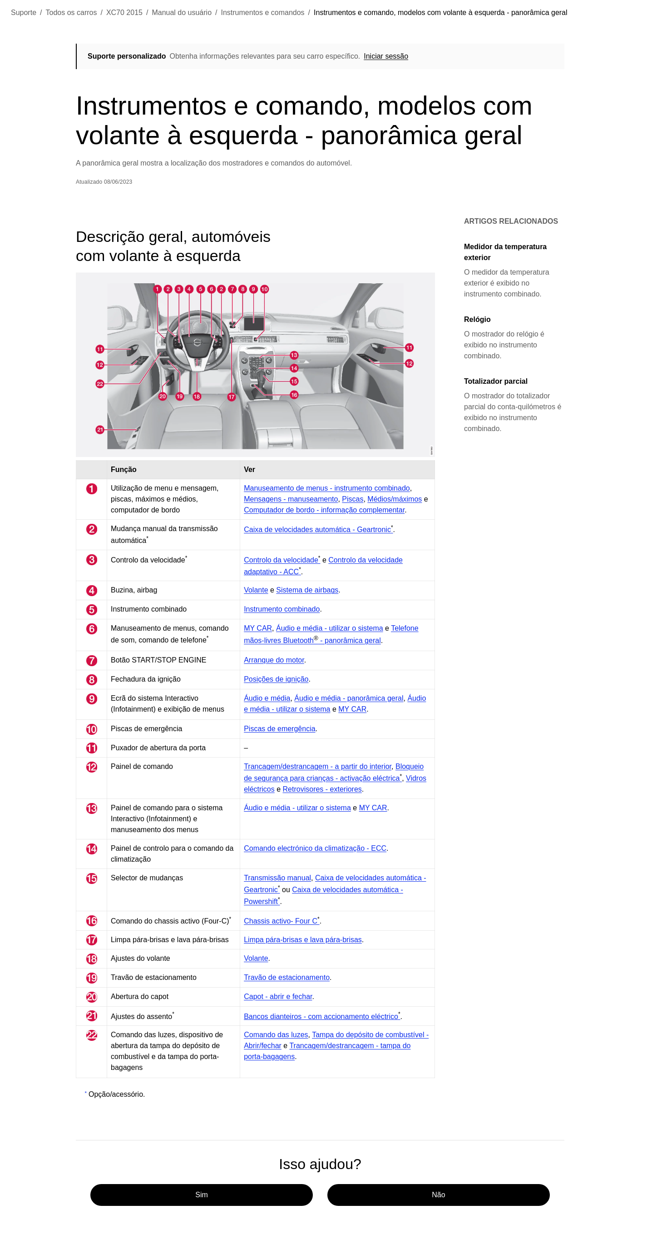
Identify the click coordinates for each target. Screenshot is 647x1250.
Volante (256, 590)
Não (438, 1195)
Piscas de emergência (279, 729)
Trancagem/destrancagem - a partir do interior (317, 766)
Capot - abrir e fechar (278, 996)
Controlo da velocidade (282, 560)
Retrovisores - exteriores (322, 789)
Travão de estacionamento (287, 977)
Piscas (352, 499)
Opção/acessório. (117, 1094)
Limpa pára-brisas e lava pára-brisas (303, 940)
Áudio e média (267, 698)
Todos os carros (71, 12)
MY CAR (258, 628)
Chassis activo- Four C (282, 921)
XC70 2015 (124, 12)
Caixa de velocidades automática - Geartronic (318, 529)
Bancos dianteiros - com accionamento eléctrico (322, 1016)
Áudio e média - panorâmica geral (348, 698)
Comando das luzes (276, 1035)
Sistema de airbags (307, 590)
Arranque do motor (274, 660)
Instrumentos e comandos (263, 12)
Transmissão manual (277, 878)
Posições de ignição (276, 679)
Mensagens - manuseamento (291, 499)
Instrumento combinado (282, 609)
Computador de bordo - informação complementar (324, 510)
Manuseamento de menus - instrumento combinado (327, 488)
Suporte (23, 12)
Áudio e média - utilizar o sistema (329, 628)
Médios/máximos (394, 499)
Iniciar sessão (386, 56)
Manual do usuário (182, 12)
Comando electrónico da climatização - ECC (315, 848)
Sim (201, 1195)
